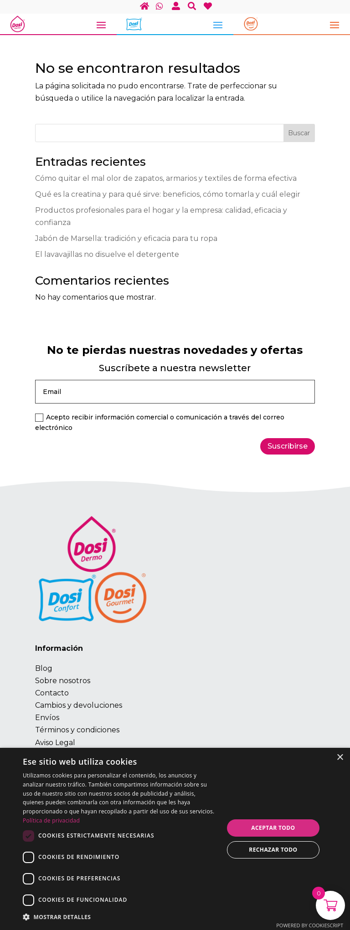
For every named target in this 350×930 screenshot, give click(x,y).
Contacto (52, 693)
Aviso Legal (55, 742)
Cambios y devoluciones (78, 705)
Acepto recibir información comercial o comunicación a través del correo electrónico (159, 422)
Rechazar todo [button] (273, 849)
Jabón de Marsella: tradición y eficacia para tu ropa (126, 238)
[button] (120, 917)
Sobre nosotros (62, 680)
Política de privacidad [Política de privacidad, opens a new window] (51, 820)
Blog (43, 668)
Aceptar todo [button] (273, 828)
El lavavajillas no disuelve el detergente (107, 254)
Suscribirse (288, 446)
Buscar (299, 133)
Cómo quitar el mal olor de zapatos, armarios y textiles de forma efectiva (166, 178)
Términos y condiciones (77, 730)
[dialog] (175, 839)
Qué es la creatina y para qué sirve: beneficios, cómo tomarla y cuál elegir (167, 194)
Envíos (47, 717)
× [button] (339, 757)
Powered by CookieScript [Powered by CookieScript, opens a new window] (309, 925)
